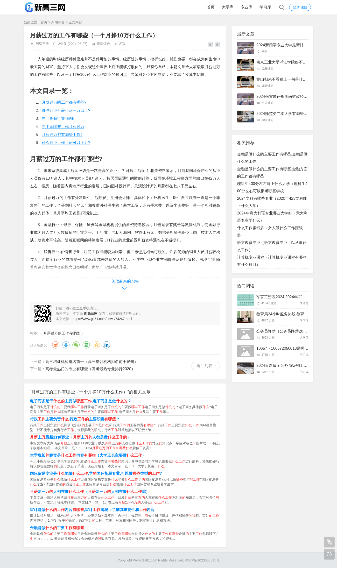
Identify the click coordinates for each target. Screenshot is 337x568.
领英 (106, 344)
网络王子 (42, 44)
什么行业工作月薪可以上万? (66, 143)
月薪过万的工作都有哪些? (64, 102)
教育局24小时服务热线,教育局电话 (286, 314)
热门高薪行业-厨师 (58, 118)
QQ (66, 344)
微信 (76, 344)
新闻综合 (58, 22)
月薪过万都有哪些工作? (62, 135)
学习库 (265, 7)
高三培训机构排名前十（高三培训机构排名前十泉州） (91, 362)
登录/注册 (300, 7)
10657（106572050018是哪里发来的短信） (293, 348)
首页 (211, 7)
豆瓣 (86, 344)
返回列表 (204, 366)
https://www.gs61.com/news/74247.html (102, 319)
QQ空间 (96, 344)
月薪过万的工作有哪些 (61, 333)
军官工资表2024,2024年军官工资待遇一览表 (294, 297)
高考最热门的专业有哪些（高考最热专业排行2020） (90, 369)
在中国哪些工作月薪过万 (63, 127)
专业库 (246, 7)
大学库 (227, 7)
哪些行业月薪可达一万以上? (66, 110)
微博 (55, 344)
